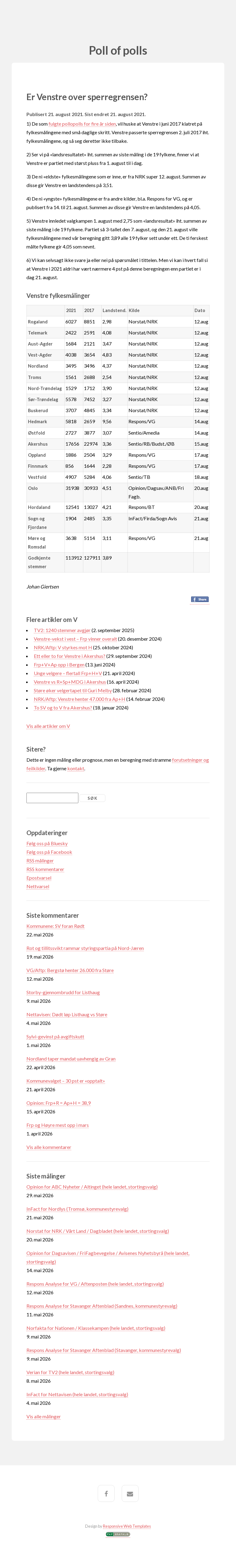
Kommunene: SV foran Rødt (55, 926)
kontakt (75, 768)
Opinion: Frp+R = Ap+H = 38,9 (58, 1103)
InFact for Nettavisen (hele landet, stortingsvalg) (77, 1394)
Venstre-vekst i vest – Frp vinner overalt (75, 639)
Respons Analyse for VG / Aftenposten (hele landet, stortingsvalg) (95, 1284)
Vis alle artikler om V (48, 726)
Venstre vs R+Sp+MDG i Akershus (70, 682)
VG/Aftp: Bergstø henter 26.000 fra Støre (70, 970)
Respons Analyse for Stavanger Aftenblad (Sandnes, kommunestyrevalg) (101, 1306)
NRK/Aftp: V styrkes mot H (63, 647)
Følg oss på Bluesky (47, 843)
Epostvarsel (38, 878)
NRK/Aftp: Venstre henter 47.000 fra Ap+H (79, 699)
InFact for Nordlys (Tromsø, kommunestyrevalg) (77, 1209)
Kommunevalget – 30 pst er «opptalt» (65, 1081)
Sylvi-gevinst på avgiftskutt (55, 1036)
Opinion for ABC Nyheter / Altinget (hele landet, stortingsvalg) (92, 1187)
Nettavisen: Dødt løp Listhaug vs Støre (66, 1014)
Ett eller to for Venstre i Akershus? (69, 656)
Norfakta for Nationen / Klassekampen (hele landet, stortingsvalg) (95, 1328)
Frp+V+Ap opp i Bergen (59, 664)
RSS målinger (40, 860)
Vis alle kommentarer (48, 1147)
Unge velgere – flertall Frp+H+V (68, 673)
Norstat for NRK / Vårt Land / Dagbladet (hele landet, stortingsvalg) (97, 1231)
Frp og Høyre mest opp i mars (57, 1125)
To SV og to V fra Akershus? (63, 707)
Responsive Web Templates (127, 1526)
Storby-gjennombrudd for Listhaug (63, 992)
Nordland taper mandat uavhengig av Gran (71, 1058)
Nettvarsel (37, 886)
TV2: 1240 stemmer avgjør (62, 630)
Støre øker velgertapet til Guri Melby (73, 690)
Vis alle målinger (43, 1416)
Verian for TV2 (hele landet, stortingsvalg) (70, 1372)
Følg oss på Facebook (49, 852)
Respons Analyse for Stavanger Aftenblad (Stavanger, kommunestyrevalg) (103, 1350)
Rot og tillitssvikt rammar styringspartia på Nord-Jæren (85, 948)
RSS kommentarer (45, 869)
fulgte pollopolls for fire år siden (82, 124)
